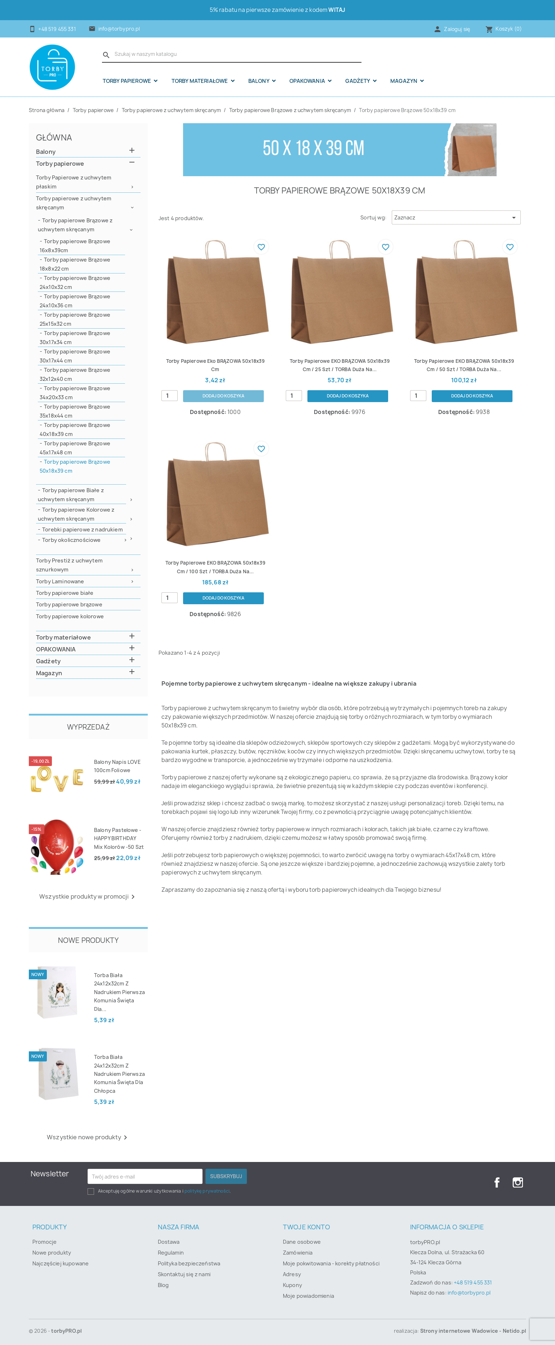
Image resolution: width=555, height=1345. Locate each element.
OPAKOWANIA (307, 81)
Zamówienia (298, 1252)
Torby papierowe (127, 81)
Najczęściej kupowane (60, 1263)
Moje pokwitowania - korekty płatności (331, 1263)
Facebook (495, 1182)
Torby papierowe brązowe (69, 604)
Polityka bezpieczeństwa (189, 1263)
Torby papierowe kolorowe (70, 616)
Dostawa (169, 1241)
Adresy (292, 1274)
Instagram (518, 1182)
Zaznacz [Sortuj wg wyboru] (456, 217)
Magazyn (404, 81)
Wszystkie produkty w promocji (88, 896)
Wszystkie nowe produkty (88, 1137)
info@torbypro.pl (119, 29)
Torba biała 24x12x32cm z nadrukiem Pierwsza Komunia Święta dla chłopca (119, 1074)
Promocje (44, 1241)
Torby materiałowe (200, 81)
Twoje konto (306, 1227)
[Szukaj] (231, 54)
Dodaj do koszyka (223, 396)
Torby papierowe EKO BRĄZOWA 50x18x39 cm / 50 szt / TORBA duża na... (464, 369)
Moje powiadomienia (308, 1295)
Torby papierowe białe (64, 592)
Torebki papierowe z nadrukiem (82, 529)
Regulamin (171, 1252)
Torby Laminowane (60, 581)
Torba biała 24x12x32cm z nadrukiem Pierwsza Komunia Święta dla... (119, 992)
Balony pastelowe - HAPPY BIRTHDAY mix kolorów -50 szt (119, 838)
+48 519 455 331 (473, 1282)
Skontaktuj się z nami (184, 1274)
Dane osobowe (302, 1241)
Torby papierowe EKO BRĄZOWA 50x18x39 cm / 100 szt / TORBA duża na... (215, 580)
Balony (259, 81)
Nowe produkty (51, 1252)
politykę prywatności (207, 1191)
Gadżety (358, 81)
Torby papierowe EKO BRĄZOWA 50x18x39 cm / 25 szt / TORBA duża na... (339, 369)
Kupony (292, 1285)
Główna (54, 137)
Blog (163, 1285)
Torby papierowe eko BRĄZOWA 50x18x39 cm (215, 365)
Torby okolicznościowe (71, 539)
